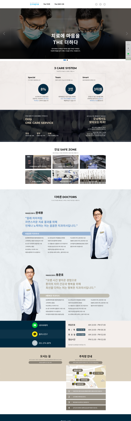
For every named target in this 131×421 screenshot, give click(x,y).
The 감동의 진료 (59, 4)
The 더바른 (46, 4)
